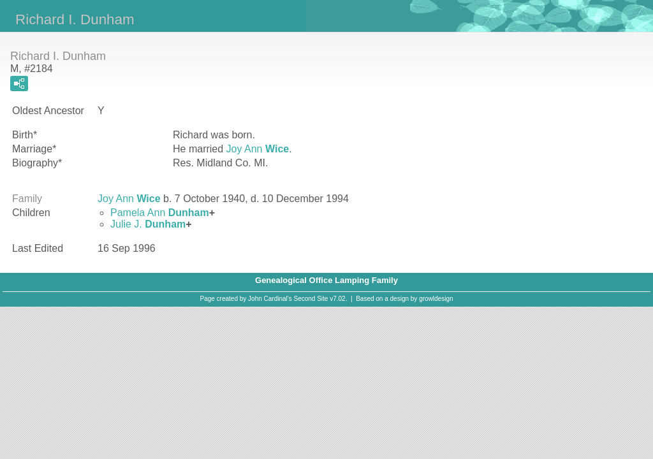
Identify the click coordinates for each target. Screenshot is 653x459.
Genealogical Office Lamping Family (326, 280)
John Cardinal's (270, 298)
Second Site (311, 298)
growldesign (436, 298)
